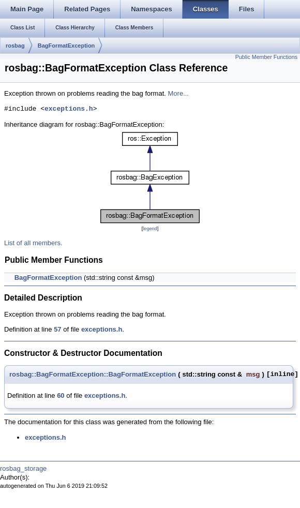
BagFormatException (66, 45)
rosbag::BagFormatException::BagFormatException (92, 374)
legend (150, 228)
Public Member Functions (266, 57)
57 (57, 329)
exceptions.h (68, 109)
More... (178, 93)
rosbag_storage (23, 468)
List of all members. (33, 243)
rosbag (15, 45)
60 (60, 395)
